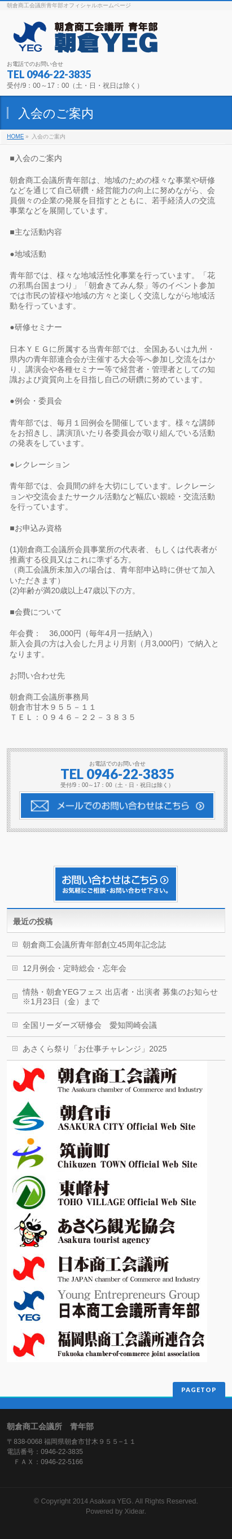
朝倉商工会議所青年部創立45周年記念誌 (94, 944)
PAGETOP (199, 1389)
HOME (15, 136)
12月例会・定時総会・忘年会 (74, 968)
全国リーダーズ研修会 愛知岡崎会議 (90, 1025)
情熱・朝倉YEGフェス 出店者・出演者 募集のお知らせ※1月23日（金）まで (120, 996)
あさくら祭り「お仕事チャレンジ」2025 (95, 1048)
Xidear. (135, 1511)
